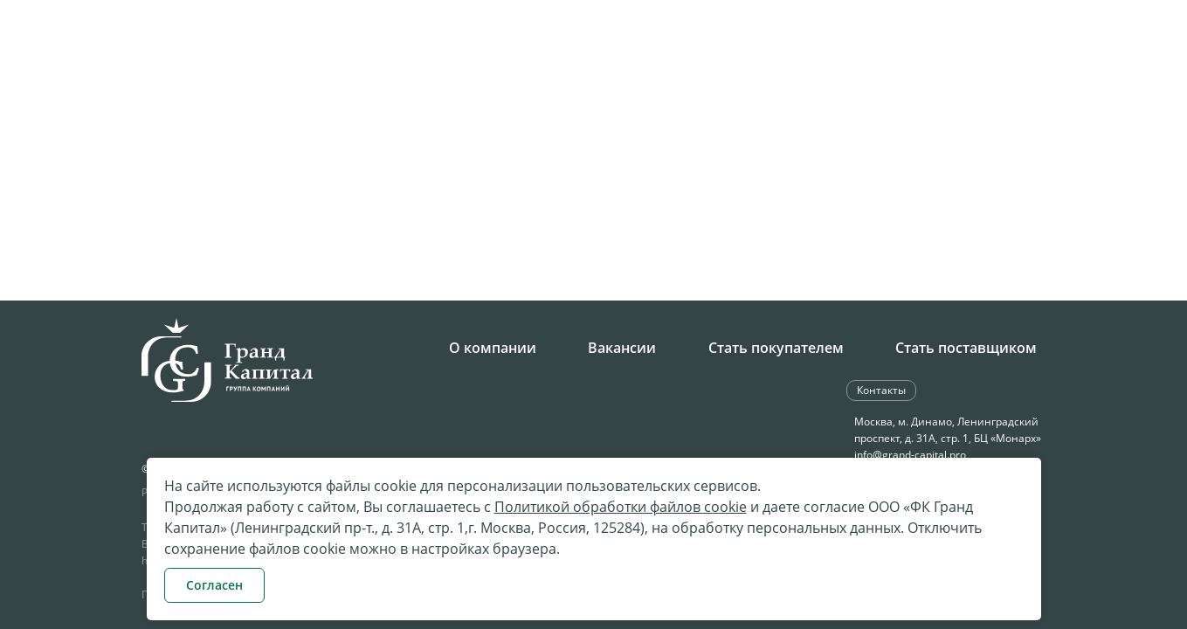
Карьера (530, 101)
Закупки (605, 101)
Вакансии (622, 347)
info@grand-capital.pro (910, 454)
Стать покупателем (776, 347)
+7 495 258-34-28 (462, 46)
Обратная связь (921, 45)
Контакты (1067, 101)
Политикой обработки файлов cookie (620, 506)
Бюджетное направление (831, 101)
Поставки (684, 101)
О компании (492, 347)
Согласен (214, 585)
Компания (448, 101)
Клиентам (980, 101)
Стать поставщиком (966, 347)
